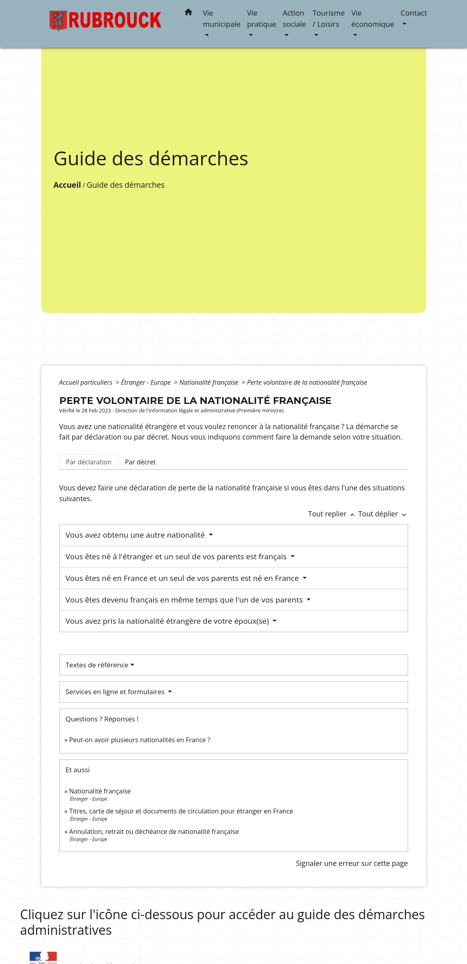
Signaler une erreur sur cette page (352, 863)
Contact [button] (413, 13)
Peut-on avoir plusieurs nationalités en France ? (139, 739)
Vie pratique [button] (261, 18)
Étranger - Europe (146, 382)
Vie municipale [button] (222, 18)
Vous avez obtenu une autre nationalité (136, 535)
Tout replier (333, 513)
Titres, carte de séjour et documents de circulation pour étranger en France (181, 811)
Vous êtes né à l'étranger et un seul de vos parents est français (177, 556)
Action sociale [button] (294, 18)
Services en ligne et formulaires (116, 691)
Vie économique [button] (372, 18)
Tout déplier (383, 513)
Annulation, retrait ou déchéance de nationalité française (154, 831)
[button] (188, 13)
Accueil (67, 184)
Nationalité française (209, 382)
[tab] (88, 462)
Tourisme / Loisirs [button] (329, 18)
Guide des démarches (125, 184)
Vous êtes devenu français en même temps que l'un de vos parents (185, 599)
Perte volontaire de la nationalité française (307, 382)
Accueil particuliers (86, 382)
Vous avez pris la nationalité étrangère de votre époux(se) (168, 621)
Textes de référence (97, 664)
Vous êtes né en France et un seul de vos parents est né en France (183, 578)
